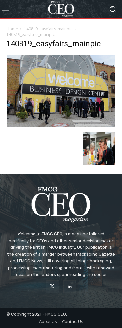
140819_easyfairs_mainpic (48, 29)
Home (12, 29)
